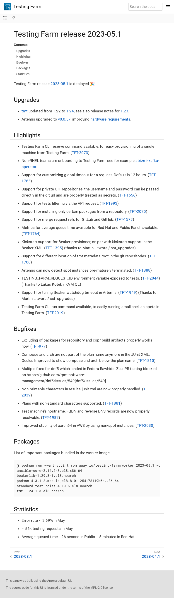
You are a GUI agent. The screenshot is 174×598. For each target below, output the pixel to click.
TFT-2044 (150, 278)
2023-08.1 (23, 556)
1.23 (124, 111)
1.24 (70, 111)
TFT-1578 (124, 219)
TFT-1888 (142, 270)
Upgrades (23, 51)
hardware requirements (110, 119)
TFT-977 (39, 346)
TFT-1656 (127, 195)
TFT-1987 (50, 417)
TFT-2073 (80, 152)
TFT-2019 (55, 313)
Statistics (22, 74)
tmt (25, 111)
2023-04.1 (151, 556)
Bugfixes (22, 62)
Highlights (23, 56)
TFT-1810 (146, 360)
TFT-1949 (128, 292)
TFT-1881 (112, 403)
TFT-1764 (31, 233)
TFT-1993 (109, 203)
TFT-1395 (54, 248)
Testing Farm (22, 6)
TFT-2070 (138, 211)
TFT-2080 (145, 425)
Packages (23, 68)
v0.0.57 (64, 119)
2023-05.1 (59, 83)
